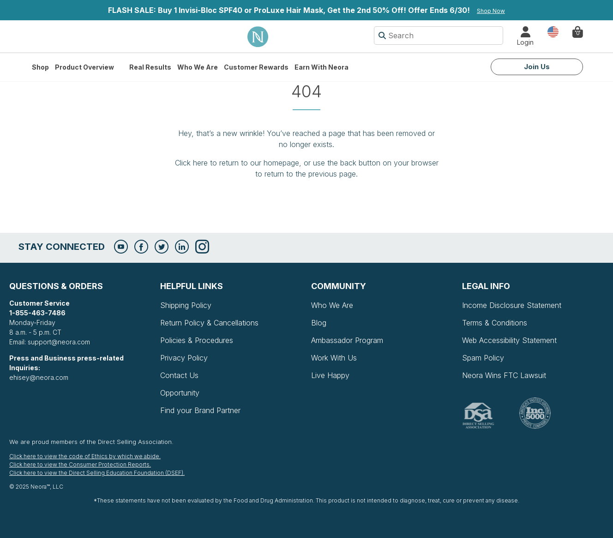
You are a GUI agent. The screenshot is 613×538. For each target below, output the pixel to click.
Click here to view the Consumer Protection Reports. (80, 464)
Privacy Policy (184, 357)
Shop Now (491, 10)
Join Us (537, 66)
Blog (318, 322)
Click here (191, 162)
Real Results (150, 67)
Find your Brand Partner (200, 410)
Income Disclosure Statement (511, 305)
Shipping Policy (185, 305)
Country (553, 31)
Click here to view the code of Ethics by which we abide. (85, 456)
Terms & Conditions (494, 322)
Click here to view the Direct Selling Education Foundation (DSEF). (97, 472)
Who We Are (197, 67)
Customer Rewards (256, 67)
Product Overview (84, 67)
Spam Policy (483, 357)
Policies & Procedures (196, 340)
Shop (40, 67)
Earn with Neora (321, 67)
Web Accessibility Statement (509, 340)
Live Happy (330, 375)
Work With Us (334, 357)
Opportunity (179, 392)
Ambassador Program (347, 340)
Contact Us (179, 375)
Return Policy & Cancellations (209, 322)
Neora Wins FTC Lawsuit (504, 375)
